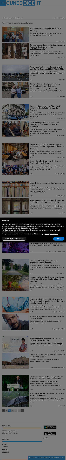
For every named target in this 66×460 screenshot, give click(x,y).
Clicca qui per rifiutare (51, 234)
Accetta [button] (58, 238)
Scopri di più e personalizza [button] (14, 238)
